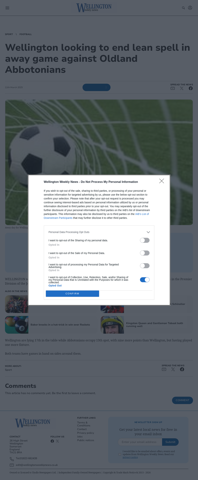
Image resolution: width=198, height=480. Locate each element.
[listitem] (99, 232)
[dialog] (99, 240)
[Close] (162, 182)
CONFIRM (72, 293)
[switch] (145, 240)
